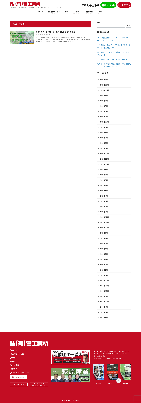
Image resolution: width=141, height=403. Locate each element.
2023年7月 (104, 106)
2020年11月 (104, 222)
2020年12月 (104, 217)
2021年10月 (104, 164)
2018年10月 (104, 301)
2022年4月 (104, 137)
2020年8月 (104, 238)
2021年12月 (104, 153)
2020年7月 (104, 243)
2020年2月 (104, 270)
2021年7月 (104, 180)
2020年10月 (104, 227)
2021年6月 (104, 185)
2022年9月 (104, 127)
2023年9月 (104, 100)
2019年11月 (104, 285)
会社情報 (89, 12)
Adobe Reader (111, 358)
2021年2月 (104, 206)
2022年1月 (104, 148)
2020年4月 (104, 259)
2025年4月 (104, 79)
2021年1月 (104, 212)
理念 (77, 12)
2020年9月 (104, 233)
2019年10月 (104, 291)
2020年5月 (104, 254)
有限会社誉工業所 (73, 400)
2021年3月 (104, 201)
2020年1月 (104, 275)
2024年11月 (104, 85)
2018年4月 (104, 307)
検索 (98, 22)
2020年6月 (104, 248)
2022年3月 (104, 143)
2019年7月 (104, 296)
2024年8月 (104, 95)
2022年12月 (104, 122)
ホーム (40, 12)
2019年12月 (104, 280)
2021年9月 (104, 169)
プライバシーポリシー (20, 372)
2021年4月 (104, 196)
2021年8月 (104, 174)
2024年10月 (104, 90)
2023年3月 (104, 111)
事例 (66, 12)
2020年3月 (104, 264)
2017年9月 (104, 317)
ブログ (100, 12)
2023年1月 (104, 116)
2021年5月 (104, 190)
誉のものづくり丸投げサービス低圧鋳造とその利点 (59, 32)
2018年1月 (104, 312)
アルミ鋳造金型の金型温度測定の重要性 (112, 59)
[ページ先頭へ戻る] (118, 380)
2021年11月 (104, 159)
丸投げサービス (54, 12)
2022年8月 (104, 132)
